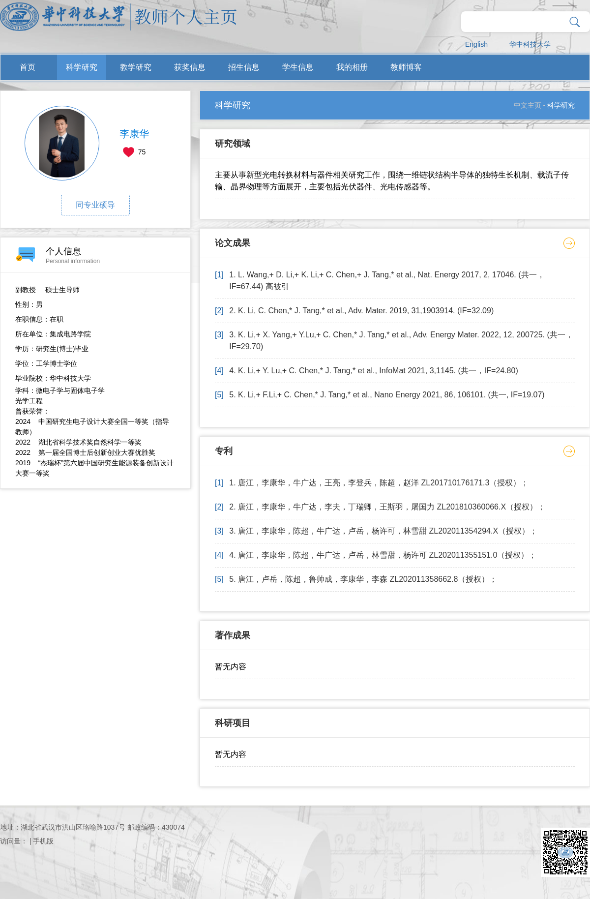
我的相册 (352, 67)
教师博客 (406, 67)
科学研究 (81, 67)
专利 (224, 451)
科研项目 (232, 723)
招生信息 (244, 67)
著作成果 (232, 635)
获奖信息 (190, 67)
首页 (27, 67)
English (476, 44)
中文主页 (527, 105)
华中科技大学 (530, 44)
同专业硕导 (95, 205)
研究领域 (232, 144)
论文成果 (232, 243)
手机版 (43, 841)
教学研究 (135, 67)
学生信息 (298, 67)
